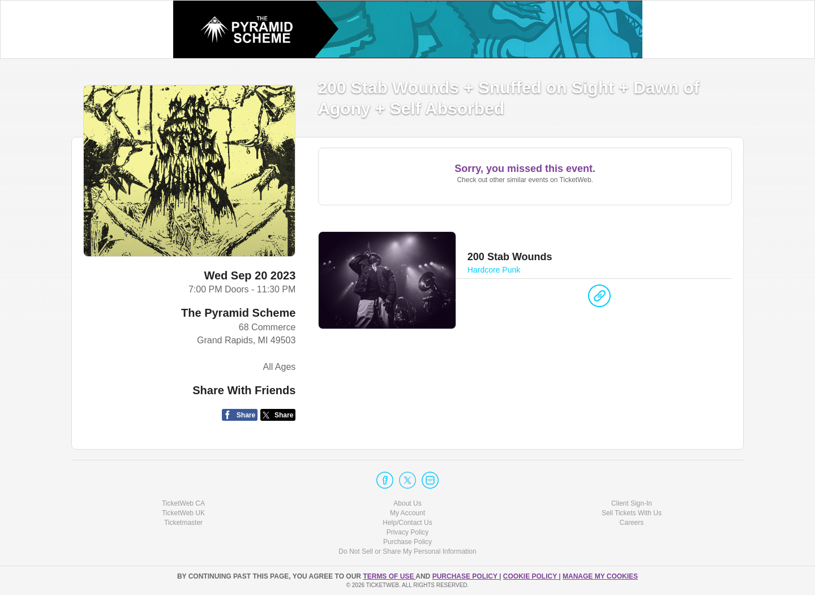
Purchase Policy (407, 542)
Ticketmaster (183, 523)
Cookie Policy (531, 576)
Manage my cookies (600, 576)
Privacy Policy (408, 532)
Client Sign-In (631, 503)
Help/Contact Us (407, 523)
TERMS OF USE (389, 576)
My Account (407, 513)
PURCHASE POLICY (465, 576)
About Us (407, 503)
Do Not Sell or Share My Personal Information (407, 551)
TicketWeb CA (183, 503)
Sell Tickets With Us (632, 513)
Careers (632, 523)
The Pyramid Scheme (238, 313)
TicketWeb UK (183, 513)
